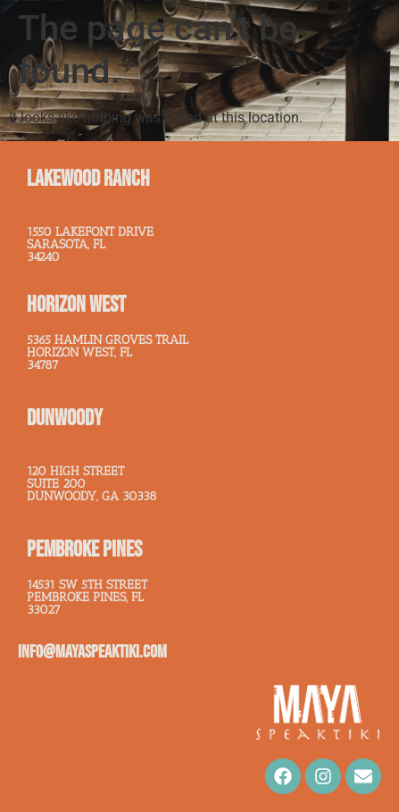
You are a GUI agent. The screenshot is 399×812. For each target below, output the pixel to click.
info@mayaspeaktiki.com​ (92, 652)
